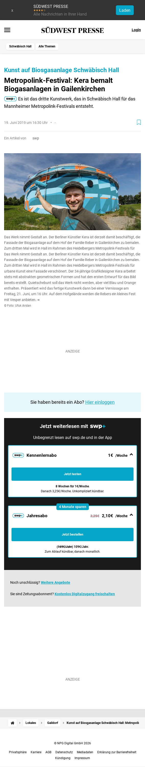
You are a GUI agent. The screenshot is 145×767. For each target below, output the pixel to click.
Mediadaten (85, 752)
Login (136, 30)
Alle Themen (47, 46)
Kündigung (62, 758)
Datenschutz (64, 752)
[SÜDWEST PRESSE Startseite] (72, 30)
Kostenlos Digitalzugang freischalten (85, 594)
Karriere (36, 752)
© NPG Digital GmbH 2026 (72, 743)
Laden (124, 10)
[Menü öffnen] (7, 30)
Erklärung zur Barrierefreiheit (116, 752)
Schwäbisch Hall (20, 46)
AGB (48, 752)
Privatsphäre (18, 752)
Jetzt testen (72, 474)
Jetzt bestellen (72, 534)
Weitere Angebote (55, 582)
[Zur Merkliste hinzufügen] (139, 122)
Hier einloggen (100, 402)
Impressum (82, 758)
